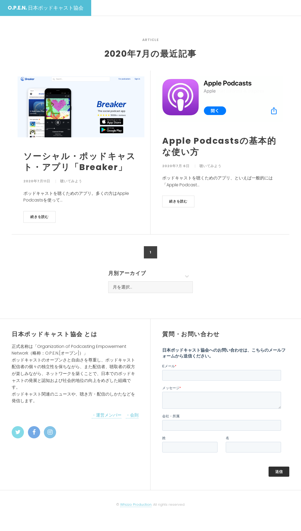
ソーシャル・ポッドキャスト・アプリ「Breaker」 (79, 161)
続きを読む (39, 217)
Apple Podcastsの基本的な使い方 (219, 146)
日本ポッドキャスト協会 (45, 7)
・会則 (132, 415)
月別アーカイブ (127, 273)
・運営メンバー (107, 415)
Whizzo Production (136, 504)
